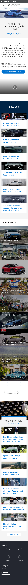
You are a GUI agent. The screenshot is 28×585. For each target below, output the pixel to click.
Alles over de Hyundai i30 (13, 72)
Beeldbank (3, 568)
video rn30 (16, 393)
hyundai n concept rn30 (12, 392)
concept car (22, 392)
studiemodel (10, 393)
